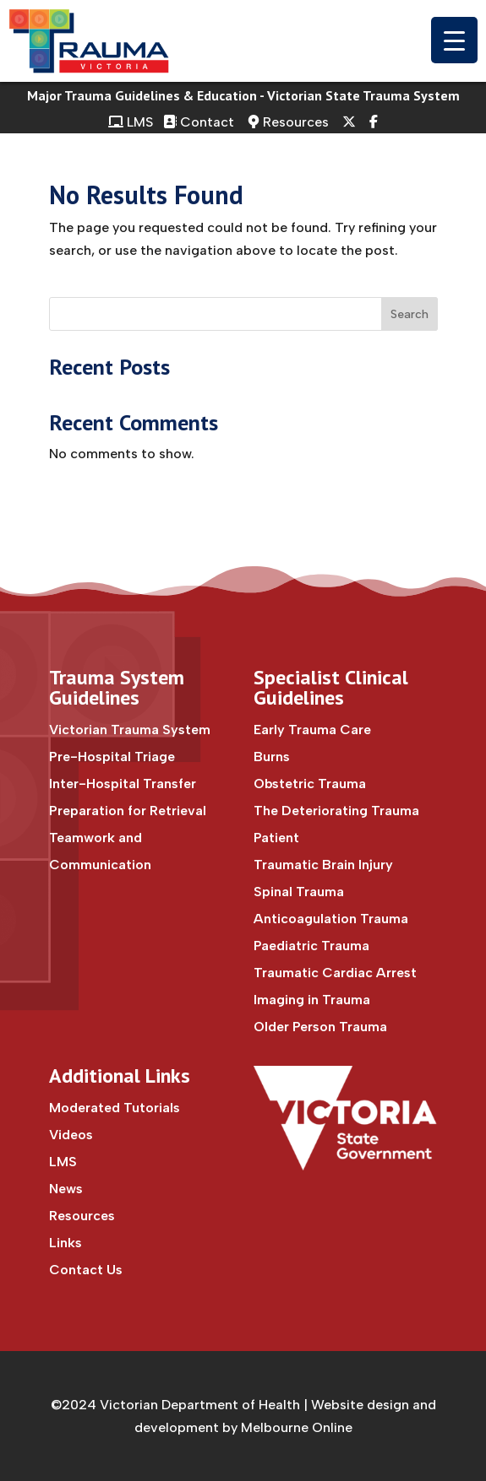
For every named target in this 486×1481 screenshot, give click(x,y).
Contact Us (86, 1270)
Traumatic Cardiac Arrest (335, 973)
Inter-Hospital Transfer (122, 784)
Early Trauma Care (312, 730)
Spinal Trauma (299, 892)
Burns (272, 757)
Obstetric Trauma (310, 784)
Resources (288, 122)
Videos (71, 1135)
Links (65, 1243)
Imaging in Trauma (312, 1000)
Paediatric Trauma (311, 946)
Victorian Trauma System (129, 730)
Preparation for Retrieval (127, 811)
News (66, 1189)
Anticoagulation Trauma (331, 919)
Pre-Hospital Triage (112, 757)
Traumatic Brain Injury (323, 865)
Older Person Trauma (320, 1027)
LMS (130, 122)
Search (409, 314)
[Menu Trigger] (454, 40)
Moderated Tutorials (114, 1108)
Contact (200, 122)
